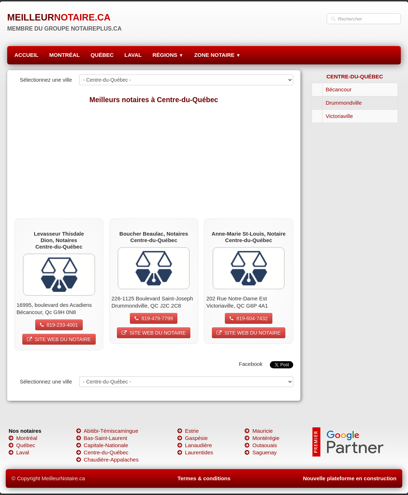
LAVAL (133, 55)
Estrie (188, 431)
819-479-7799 (154, 318)
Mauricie (259, 431)
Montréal (23, 438)
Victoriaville (339, 116)
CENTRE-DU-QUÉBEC (354, 76)
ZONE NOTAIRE (217, 55)
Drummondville (344, 103)
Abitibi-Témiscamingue (107, 431)
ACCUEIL (26, 55)
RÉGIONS (168, 55)
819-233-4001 (59, 325)
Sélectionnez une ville (46, 80)
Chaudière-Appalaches (107, 460)
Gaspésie (192, 438)
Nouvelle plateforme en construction (349, 478)
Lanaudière (194, 445)
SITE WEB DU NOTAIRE (59, 339)
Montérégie (262, 438)
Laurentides (195, 452)
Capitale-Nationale (102, 445)
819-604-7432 (249, 318)
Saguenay (261, 452)
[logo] (64, 19)
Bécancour (339, 89)
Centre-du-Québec (102, 452)
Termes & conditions (203, 478)
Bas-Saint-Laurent (101, 438)
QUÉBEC (102, 55)
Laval (19, 452)
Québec (22, 445)
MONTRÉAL (64, 55)
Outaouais (261, 445)
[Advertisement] (153, 160)
